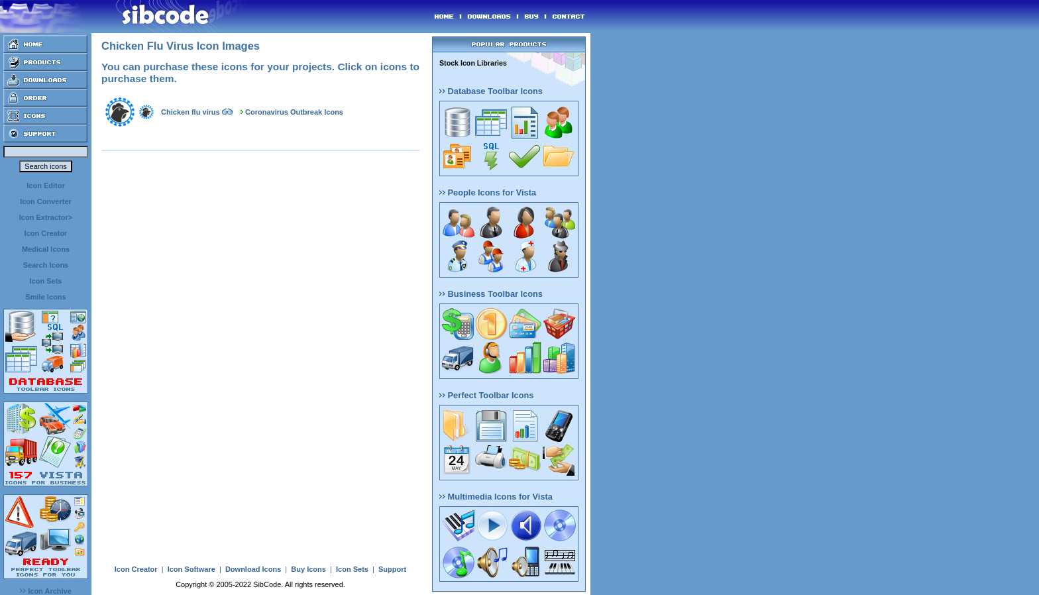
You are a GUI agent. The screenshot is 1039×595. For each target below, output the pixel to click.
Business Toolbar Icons (491, 294)
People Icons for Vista (487, 192)
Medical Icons (46, 249)
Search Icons (45, 265)
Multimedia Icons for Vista (496, 497)
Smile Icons (45, 297)
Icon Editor (45, 185)
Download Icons (253, 569)
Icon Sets (46, 281)
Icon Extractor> (45, 217)
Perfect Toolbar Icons (486, 395)
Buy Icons (308, 569)
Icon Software (191, 569)
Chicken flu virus (190, 112)
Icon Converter (46, 201)
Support (392, 569)
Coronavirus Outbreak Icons (294, 112)
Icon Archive (46, 591)
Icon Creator (46, 233)
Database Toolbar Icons (491, 91)
